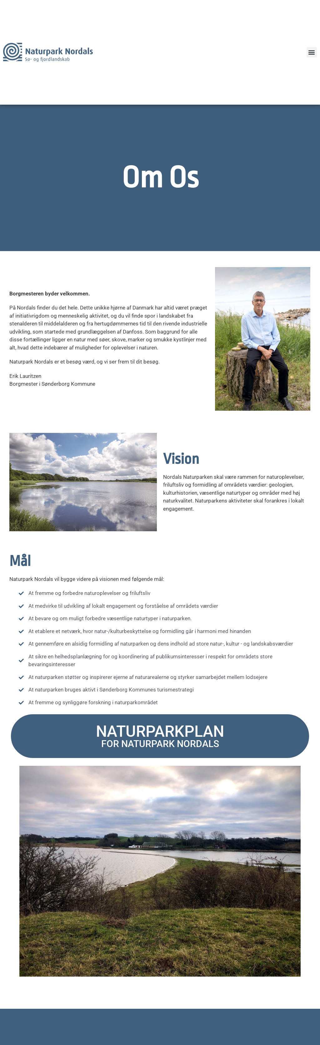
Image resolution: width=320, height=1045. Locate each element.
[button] (312, 52)
